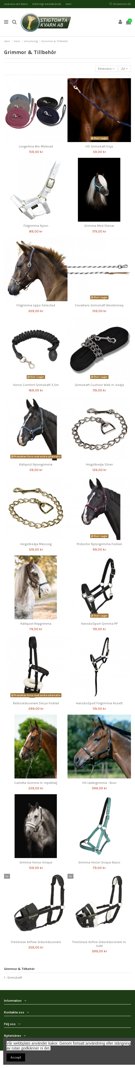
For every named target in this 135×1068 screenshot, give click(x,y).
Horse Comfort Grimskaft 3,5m (36, 385)
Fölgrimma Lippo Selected (35, 305)
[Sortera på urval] (106, 68)
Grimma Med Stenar (99, 226)
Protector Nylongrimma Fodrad (99, 544)
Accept (16, 1057)
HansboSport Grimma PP (99, 624)
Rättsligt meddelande (47, 4)
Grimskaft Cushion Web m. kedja (99, 385)
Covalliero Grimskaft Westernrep (99, 305)
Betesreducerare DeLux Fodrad (36, 703)
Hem (69, 4)
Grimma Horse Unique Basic (99, 862)
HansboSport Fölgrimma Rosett (99, 703)
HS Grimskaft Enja (99, 146)
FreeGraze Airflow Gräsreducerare (36, 942)
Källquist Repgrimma (36, 624)
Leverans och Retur (16, 4)
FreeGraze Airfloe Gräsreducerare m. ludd (99, 944)
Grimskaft (14, 977)
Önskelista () (120, 4)
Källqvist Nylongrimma (35, 464)
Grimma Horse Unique (35, 862)
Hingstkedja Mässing (36, 544)
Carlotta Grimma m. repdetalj (35, 783)
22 (124, 69)
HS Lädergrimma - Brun (99, 783)
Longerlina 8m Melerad (36, 146)
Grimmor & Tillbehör (19, 969)
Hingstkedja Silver (99, 464)
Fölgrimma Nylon (35, 226)
